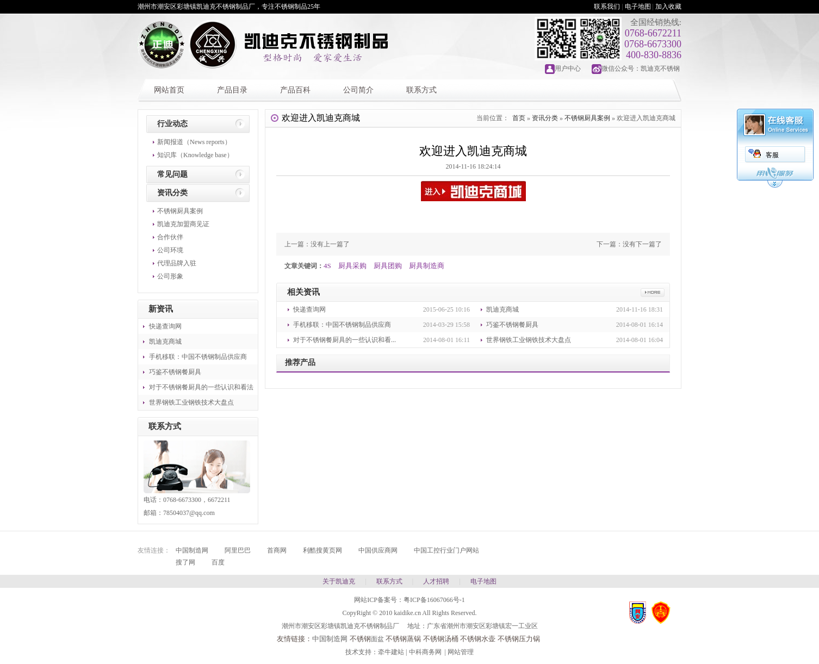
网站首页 (169, 90)
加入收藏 (668, 6)
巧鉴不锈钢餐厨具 (175, 372)
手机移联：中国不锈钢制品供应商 (198, 357)
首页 (518, 118)
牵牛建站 (391, 652)
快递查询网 (165, 326)
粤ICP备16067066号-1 (434, 600)
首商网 (277, 550)
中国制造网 (192, 550)
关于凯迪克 (338, 581)
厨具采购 (352, 266)
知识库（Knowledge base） (195, 155)
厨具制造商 (426, 266)
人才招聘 (436, 581)
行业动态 (172, 124)
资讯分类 (172, 193)
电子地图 (638, 6)
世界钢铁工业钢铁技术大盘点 (191, 402)
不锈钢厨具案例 (180, 211)
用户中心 (568, 68)
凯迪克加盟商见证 (183, 224)
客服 (772, 155)
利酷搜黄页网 (322, 550)
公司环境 (170, 250)
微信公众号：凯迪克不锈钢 (640, 68)
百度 (218, 562)
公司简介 (358, 90)
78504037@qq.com (189, 513)
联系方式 (421, 90)
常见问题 (172, 174)
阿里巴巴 (238, 550)
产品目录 (232, 90)
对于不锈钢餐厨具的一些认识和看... (344, 340)
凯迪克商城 (165, 341)
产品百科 (295, 90)
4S (327, 266)
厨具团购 (388, 266)
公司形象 (170, 276)
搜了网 (185, 562)
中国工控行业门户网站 (446, 550)
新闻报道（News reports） (194, 142)
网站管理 (461, 652)
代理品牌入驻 (176, 263)
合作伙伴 (170, 237)
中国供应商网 (378, 550)
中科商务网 (425, 652)
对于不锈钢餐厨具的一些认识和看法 (201, 387)
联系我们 (607, 6)
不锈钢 (360, 639)
